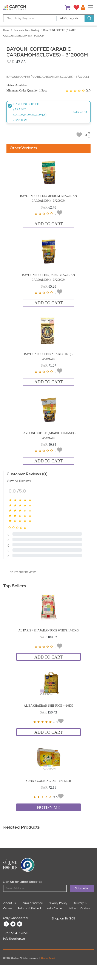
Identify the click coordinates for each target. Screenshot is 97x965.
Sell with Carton (79, 908)
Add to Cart (48, 223)
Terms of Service (32, 903)
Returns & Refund (29, 908)
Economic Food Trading (26, 30)
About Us (9, 903)
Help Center (54, 908)
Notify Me (48, 807)
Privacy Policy (57, 903)
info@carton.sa (14, 938)
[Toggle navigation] (90, 7)
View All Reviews (19, 481)
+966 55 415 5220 (15, 933)
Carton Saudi (48, 958)
